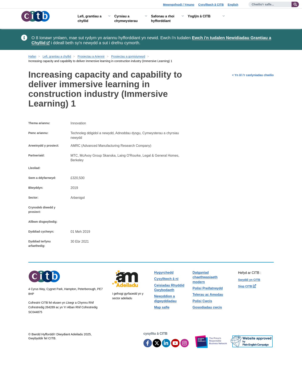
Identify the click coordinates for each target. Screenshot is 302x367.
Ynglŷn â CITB (199, 16)
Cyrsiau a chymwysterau (126, 18)
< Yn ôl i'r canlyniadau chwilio (253, 75)
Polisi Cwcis (202, 301)
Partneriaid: (36, 155)
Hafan (32, 56)
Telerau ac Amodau (208, 294)
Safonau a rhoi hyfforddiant (162, 18)
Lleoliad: (34, 168)
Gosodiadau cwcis (207, 307)
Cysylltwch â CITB (211, 4)
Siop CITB (247, 286)
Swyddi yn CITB (249, 279)
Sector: (33, 197)
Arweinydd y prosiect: (43, 145)
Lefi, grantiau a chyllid (90, 18)
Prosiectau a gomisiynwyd (128, 56)
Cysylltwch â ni (166, 279)
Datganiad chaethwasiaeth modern (205, 277)
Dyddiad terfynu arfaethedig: (39, 243)
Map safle (161, 307)
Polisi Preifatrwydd (208, 288)
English (233, 4)
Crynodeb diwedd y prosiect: (41, 209)
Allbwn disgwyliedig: (42, 221)
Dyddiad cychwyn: (41, 231)
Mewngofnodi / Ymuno (178, 4)
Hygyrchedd (163, 272)
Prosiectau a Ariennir (91, 56)
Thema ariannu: (39, 123)
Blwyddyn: (35, 187)
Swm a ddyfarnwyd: (42, 178)
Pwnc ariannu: (38, 133)
